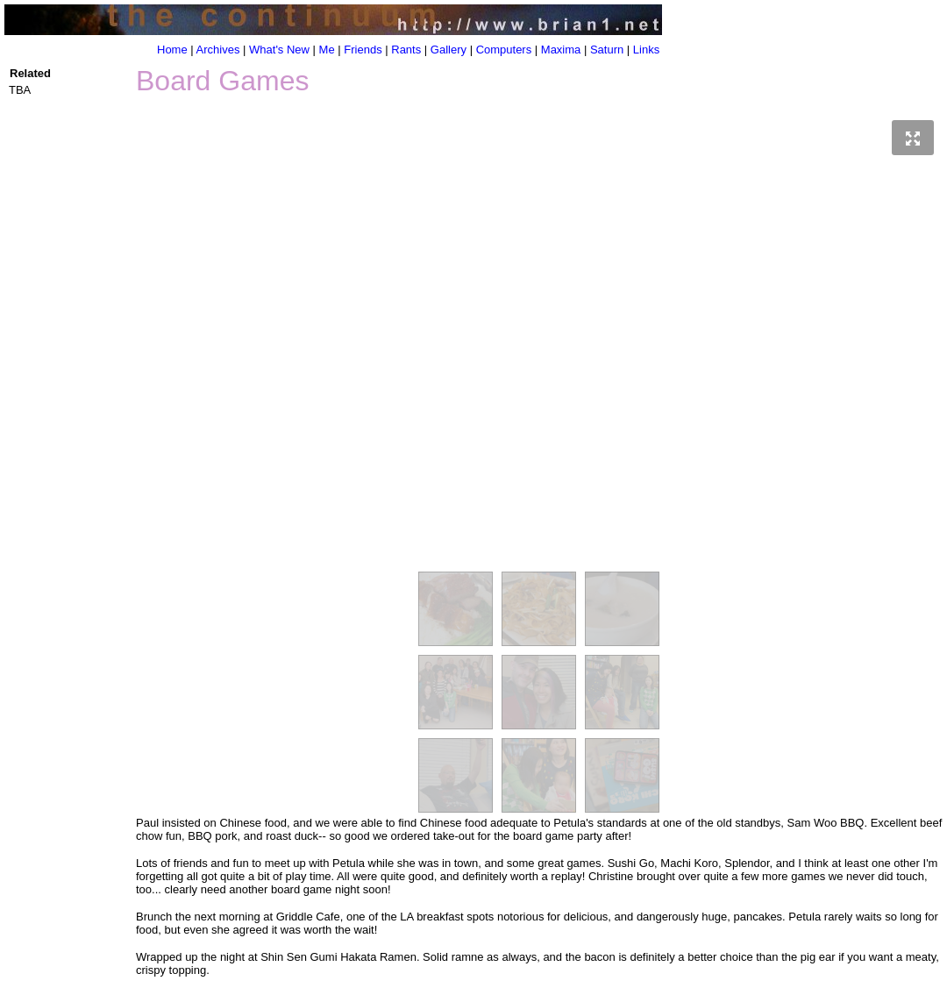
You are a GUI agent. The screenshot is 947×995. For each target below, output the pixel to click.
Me (327, 49)
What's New (279, 49)
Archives (218, 49)
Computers (504, 49)
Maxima (561, 49)
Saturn (606, 49)
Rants (406, 49)
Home (172, 49)
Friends (362, 49)
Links (646, 49)
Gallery (448, 49)
